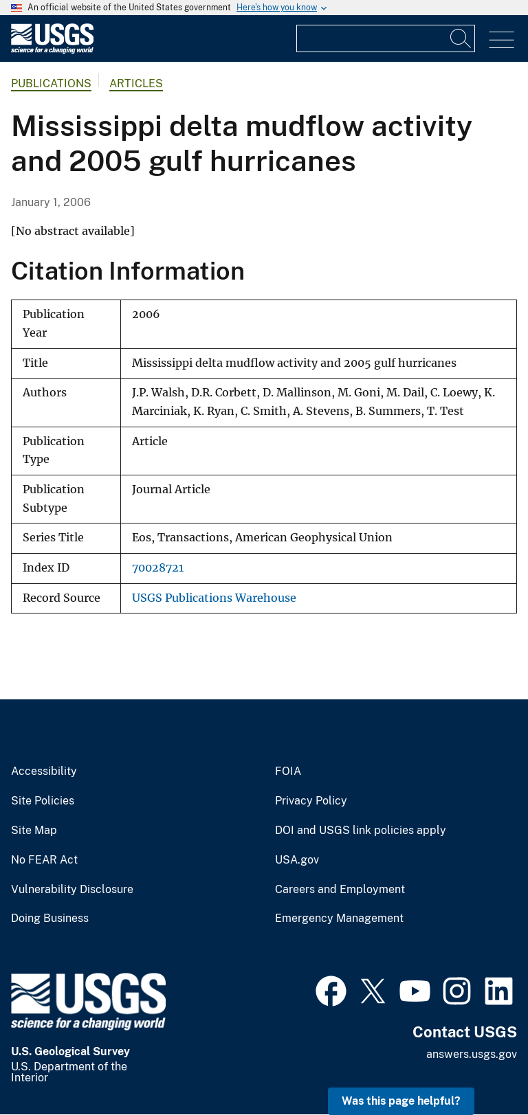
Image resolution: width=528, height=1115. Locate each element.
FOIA (288, 771)
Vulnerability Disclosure (72, 889)
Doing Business (50, 918)
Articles (136, 83)
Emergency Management (339, 918)
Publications (51, 83)
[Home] (52, 50)
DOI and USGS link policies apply (360, 830)
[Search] (461, 38)
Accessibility (44, 771)
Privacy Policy (311, 801)
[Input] (385, 38)
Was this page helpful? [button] (401, 1100)
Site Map (34, 830)
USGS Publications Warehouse (214, 598)
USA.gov (297, 860)
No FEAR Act (44, 860)
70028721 (158, 567)
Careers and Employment (340, 889)
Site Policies (42, 801)
